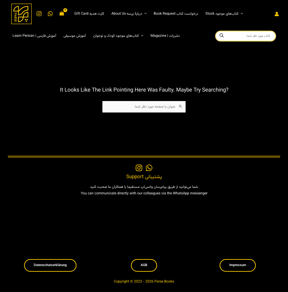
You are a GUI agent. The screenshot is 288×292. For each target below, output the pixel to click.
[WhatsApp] (50, 13)
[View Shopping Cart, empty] (62, 13)
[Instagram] (39, 13)
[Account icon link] (276, 14)
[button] (144, 14)
